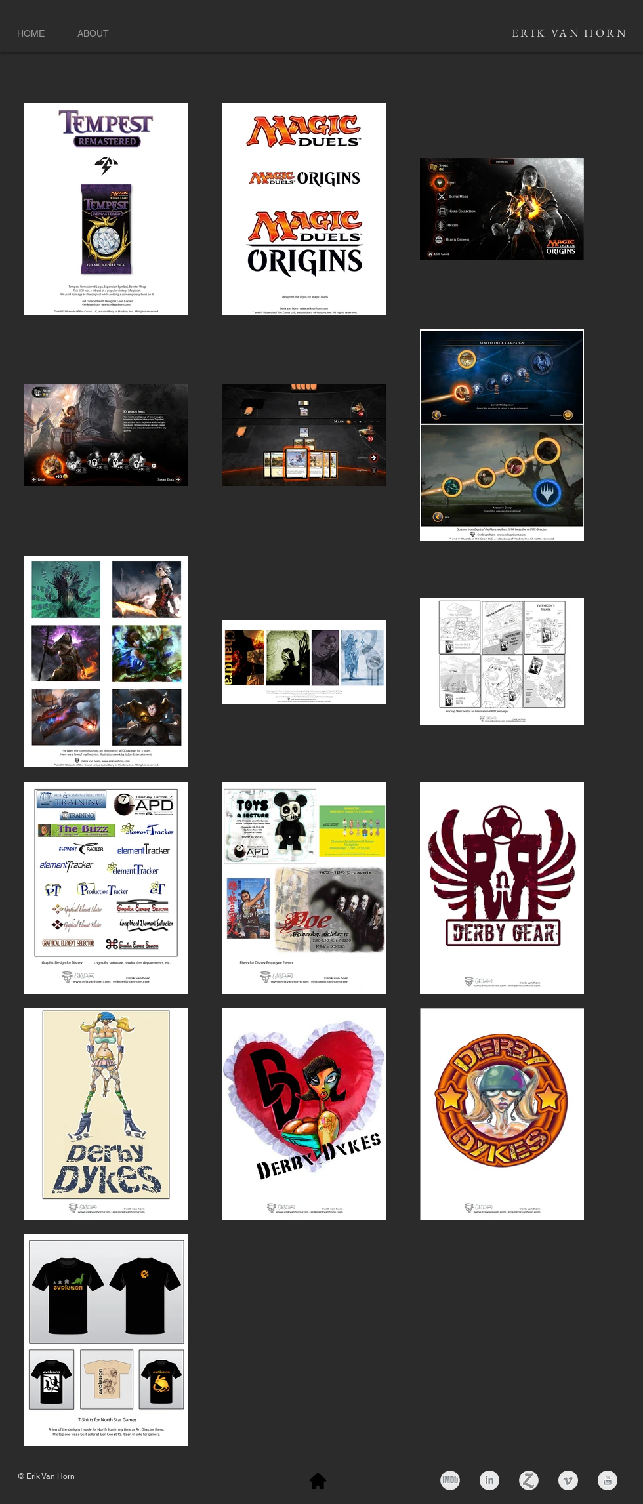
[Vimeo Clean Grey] (568, 1480)
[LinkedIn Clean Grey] (489, 1480)
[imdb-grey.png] (450, 1480)
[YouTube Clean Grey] (607, 1480)
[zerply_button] (529, 1480)
